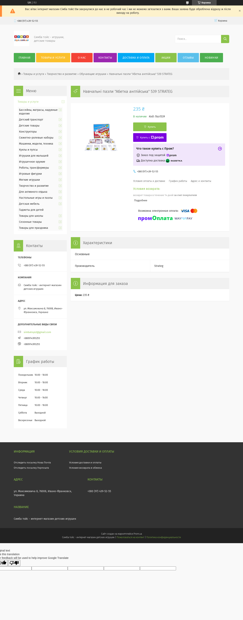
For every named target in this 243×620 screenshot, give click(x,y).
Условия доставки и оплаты (85, 462)
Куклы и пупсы (28, 149)
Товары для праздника (33, 228)
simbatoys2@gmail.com (37, 332)
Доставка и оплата (136, 57)
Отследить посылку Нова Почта (32, 462)
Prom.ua (138, 533)
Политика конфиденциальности (163, 537)
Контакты (105, 57)
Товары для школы (31, 216)
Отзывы (188, 57)
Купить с (151, 137)
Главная (24, 57)
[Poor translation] (14, 563)
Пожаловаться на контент (130, 537)
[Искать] (225, 39)
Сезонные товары (30, 222)
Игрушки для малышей (33, 155)
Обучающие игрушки (92, 74)
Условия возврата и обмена (85, 467)
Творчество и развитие (62, 74)
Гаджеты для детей (31, 210)
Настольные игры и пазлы (36, 197)
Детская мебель (29, 204)
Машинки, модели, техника (36, 143)
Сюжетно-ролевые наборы (36, 137)
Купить (152, 126)
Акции (166, 57)
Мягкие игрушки (29, 179)
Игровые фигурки (30, 173)
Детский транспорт (31, 119)
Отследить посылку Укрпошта (31, 467)
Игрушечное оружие (32, 161)
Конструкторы (28, 131)
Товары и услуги (53, 57)
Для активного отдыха (33, 191)
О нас (82, 57)
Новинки (211, 57)
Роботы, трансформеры (34, 167)
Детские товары (29, 125)
